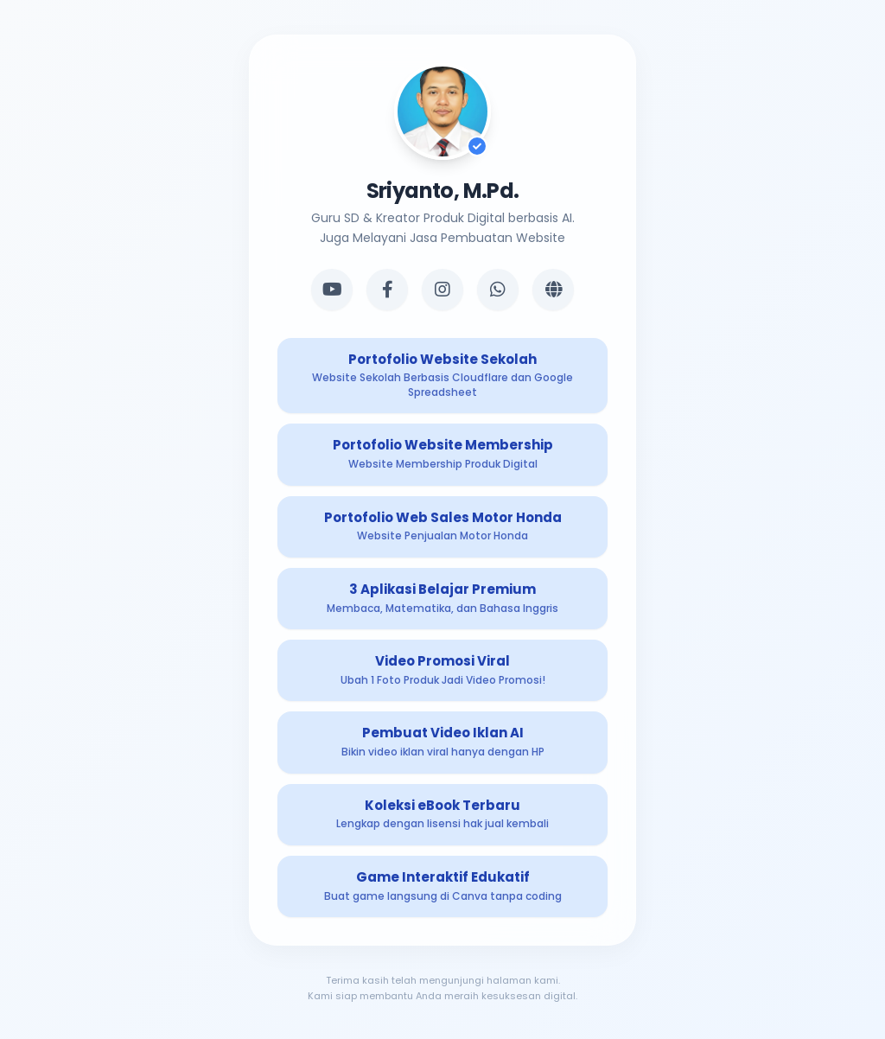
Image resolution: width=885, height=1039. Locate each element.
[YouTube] (332, 289)
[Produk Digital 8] (442, 886)
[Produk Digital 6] (442, 742)
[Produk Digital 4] (442, 598)
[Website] (553, 289)
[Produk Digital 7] (442, 814)
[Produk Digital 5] (442, 670)
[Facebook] (387, 289)
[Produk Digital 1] (442, 376)
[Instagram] (442, 289)
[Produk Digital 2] (442, 454)
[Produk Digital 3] (442, 527)
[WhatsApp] (498, 289)
